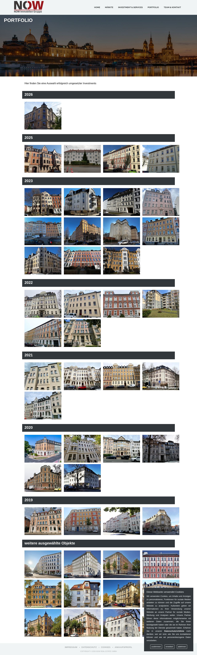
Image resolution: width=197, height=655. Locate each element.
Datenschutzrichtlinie (174, 631)
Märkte (109, 7)
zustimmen (156, 646)
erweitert (169, 646)
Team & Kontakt (172, 7)
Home (97, 7)
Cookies (105, 647)
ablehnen (182, 646)
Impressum (71, 647)
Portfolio (153, 7)
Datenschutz (89, 647)
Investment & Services (130, 7)
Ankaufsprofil (123, 647)
